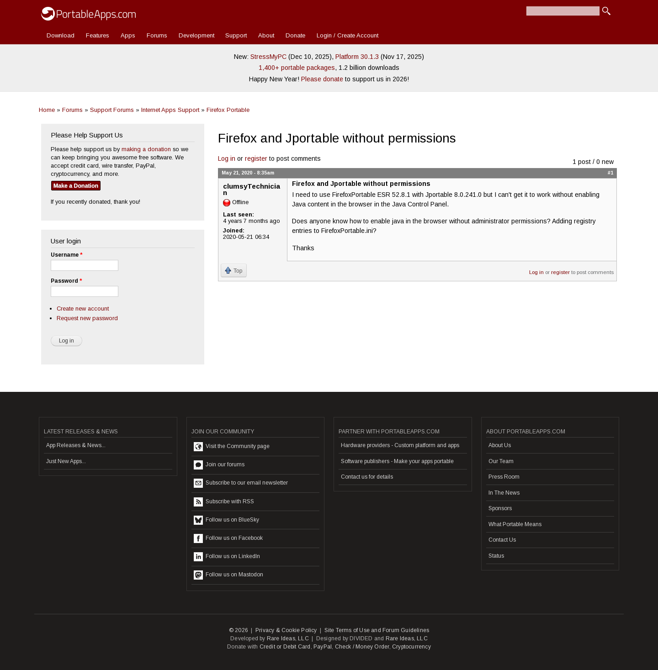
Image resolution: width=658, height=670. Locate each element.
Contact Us (502, 540)
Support (236, 35)
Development (196, 35)
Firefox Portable (228, 109)
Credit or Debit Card (285, 647)
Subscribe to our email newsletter (241, 483)
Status (496, 556)
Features (97, 35)
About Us (499, 445)
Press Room (504, 477)
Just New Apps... (66, 461)
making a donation (146, 149)
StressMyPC (268, 56)
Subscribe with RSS (224, 501)
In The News (504, 493)
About (266, 35)
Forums (157, 35)
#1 (610, 172)
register (256, 158)
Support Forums (112, 109)
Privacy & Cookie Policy (286, 630)
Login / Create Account (347, 35)
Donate (295, 35)
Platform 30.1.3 (357, 56)
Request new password (87, 318)
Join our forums (219, 465)
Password (66, 281)
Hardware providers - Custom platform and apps (400, 445)
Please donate (322, 79)
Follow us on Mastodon (228, 575)
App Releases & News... (76, 445)
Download (60, 35)
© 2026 (238, 630)
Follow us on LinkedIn (227, 556)
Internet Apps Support (170, 109)
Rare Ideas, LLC (288, 638)
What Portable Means (514, 524)
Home (47, 109)
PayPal (322, 647)
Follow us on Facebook (228, 538)
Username (66, 255)
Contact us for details (367, 477)
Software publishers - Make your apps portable (397, 461)
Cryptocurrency (411, 647)
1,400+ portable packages (297, 67)
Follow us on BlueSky (226, 520)
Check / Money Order (362, 647)
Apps (128, 35)
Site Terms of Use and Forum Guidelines (377, 630)
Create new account (83, 308)
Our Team (501, 461)
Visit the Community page (232, 446)
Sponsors (500, 508)
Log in (226, 158)
